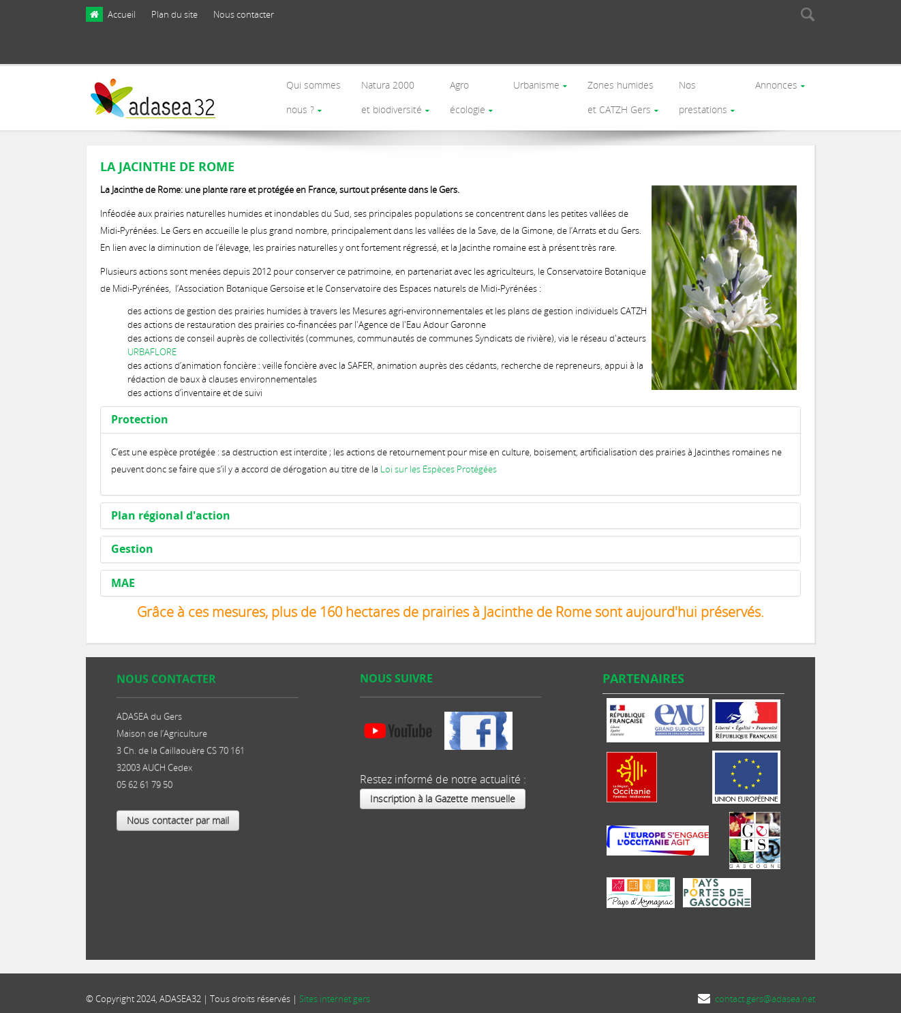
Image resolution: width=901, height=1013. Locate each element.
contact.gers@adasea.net (765, 990)
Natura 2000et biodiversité (387, 93)
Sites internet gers (334, 990)
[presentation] (731, 49)
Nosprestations (701, 93)
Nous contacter (243, 14)
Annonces (775, 82)
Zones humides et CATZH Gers (618, 93)
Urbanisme (533, 82)
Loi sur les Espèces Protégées (438, 461)
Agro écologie (464, 93)
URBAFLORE (152, 343)
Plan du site (174, 14)
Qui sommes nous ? (308, 93)
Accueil (122, 14)
